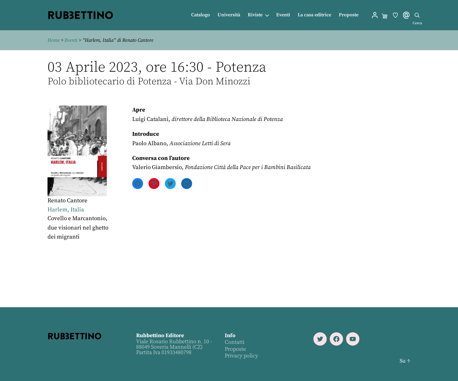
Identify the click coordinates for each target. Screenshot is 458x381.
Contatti (234, 342)
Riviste (255, 15)
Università (229, 15)
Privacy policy (241, 355)
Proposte (348, 15)
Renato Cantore (67, 200)
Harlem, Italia (65, 209)
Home (53, 40)
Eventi (283, 15)
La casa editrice (314, 15)
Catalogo (200, 15)
